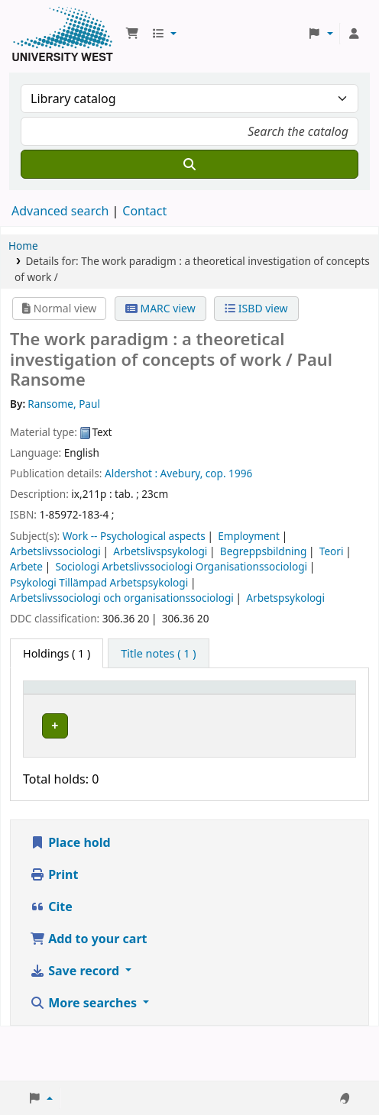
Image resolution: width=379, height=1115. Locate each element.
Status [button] (252, 710)
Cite (51, 960)
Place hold (70, 896)
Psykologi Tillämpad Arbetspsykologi (99, 582)
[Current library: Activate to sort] (117, 702)
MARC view (160, 308)
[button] (132, 33)
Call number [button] (182, 701)
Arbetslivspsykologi (160, 551)
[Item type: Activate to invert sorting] (52, 702)
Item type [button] (43, 701)
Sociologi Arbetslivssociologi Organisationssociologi (181, 566)
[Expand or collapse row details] (324, 768)
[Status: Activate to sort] (260, 702)
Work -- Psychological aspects (134, 535)
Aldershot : (131, 473)
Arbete (26, 566)
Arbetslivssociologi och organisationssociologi (122, 597)
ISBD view (256, 308)
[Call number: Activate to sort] (191, 702)
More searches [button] (85, 1057)
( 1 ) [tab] (56, 653)
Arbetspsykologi (285, 597)
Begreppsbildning (263, 551)
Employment (249, 535)
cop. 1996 (229, 473)
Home (23, 245)
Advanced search (60, 210)
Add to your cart (88, 992)
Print (54, 928)
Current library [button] (107, 701)
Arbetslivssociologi (55, 551)
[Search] (189, 164)
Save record (76, 1024)
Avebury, (181, 473)
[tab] (158, 653)
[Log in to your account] (354, 33)
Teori (331, 551)
